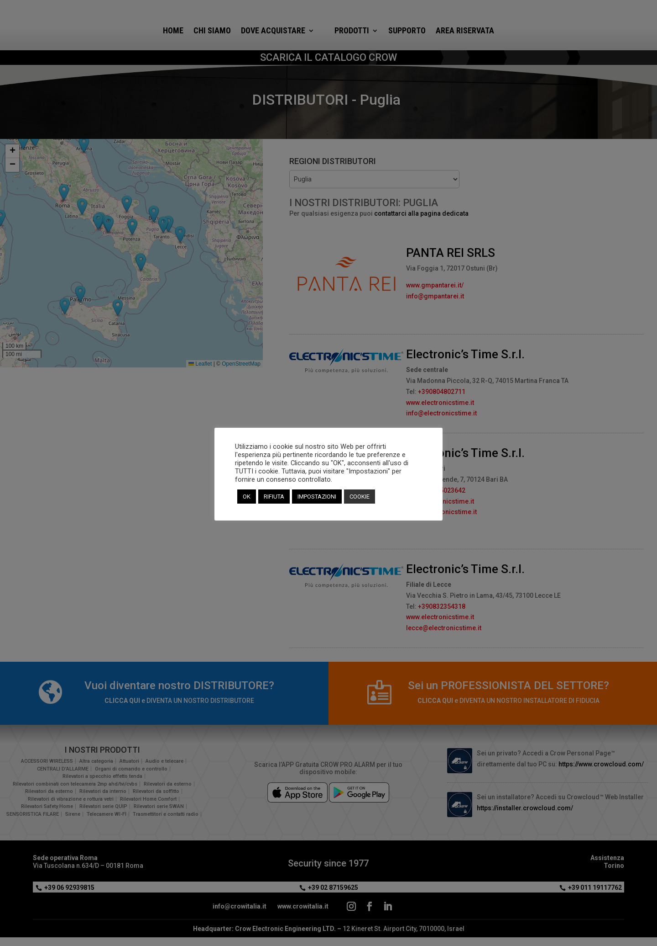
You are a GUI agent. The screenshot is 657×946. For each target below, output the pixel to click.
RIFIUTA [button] (274, 496)
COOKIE (359, 496)
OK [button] (246, 496)
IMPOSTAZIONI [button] (316, 496)
